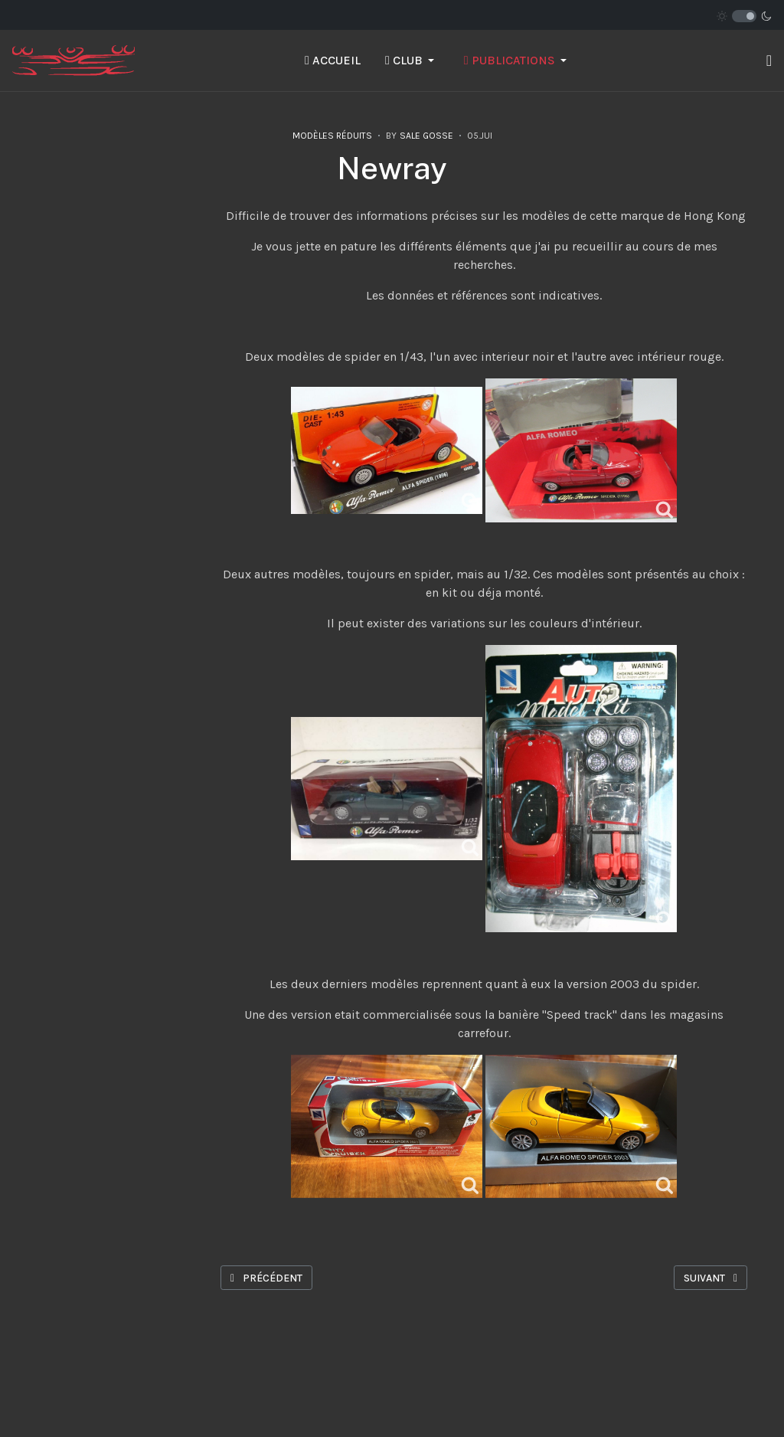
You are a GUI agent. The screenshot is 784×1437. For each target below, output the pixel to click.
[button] (412, 60)
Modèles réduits (332, 135)
